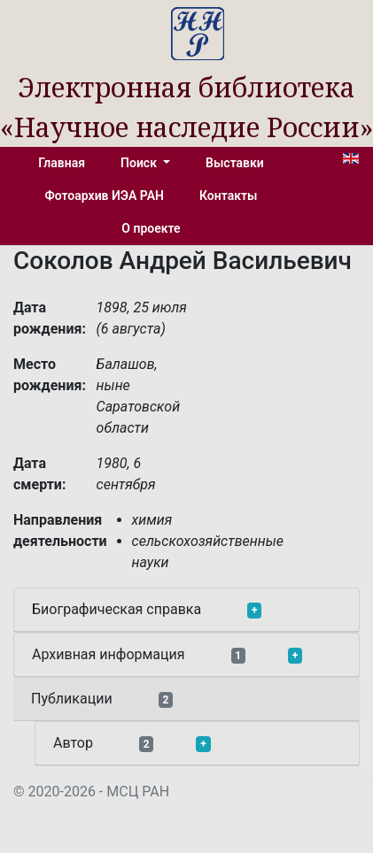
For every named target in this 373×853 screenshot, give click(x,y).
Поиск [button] (139, 163)
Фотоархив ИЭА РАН (105, 195)
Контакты (228, 195)
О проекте (150, 228)
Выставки (235, 163)
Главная (61, 163)
